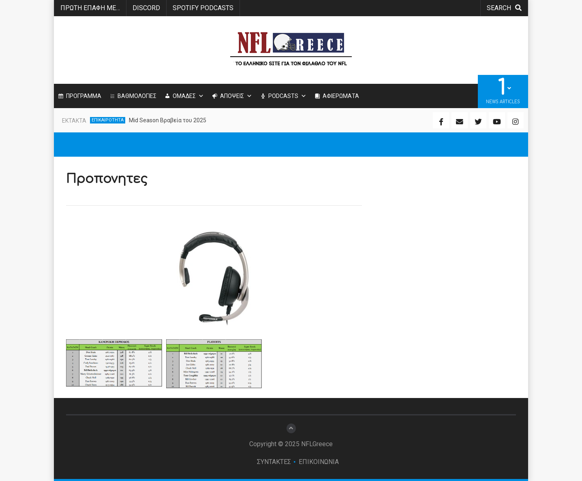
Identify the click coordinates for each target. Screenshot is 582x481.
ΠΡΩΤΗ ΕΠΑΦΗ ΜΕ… (90, 8)
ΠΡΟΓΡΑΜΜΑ (83, 96)
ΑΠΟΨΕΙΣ (236, 96)
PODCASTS (287, 96)
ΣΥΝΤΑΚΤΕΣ (274, 462)
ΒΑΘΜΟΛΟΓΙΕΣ (137, 96)
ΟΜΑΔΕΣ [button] (188, 96)
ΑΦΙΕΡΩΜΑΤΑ (341, 96)
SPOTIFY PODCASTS (203, 8)
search (504, 8)
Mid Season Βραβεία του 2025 (167, 120)
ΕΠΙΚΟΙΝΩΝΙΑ (319, 462)
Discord (146, 8)
